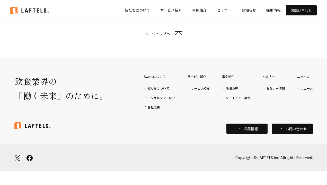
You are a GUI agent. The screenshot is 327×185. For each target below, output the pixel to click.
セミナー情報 (275, 88)
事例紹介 (199, 10)
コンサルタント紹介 (161, 98)
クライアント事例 (238, 98)
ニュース (307, 88)
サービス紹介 (171, 10)
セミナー (224, 10)
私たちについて (137, 10)
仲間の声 (232, 88)
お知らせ (249, 10)
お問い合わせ (301, 10)
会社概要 (153, 107)
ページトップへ (157, 33)
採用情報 (273, 10)
